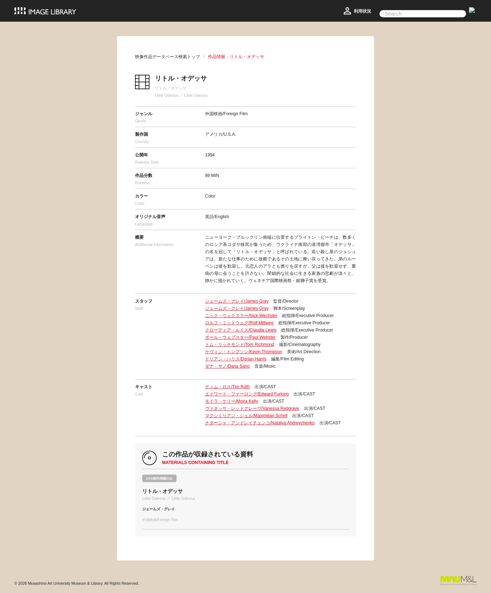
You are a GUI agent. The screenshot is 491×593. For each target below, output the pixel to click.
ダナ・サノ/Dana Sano (227, 366)
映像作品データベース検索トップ (167, 56)
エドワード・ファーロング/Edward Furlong (247, 394)
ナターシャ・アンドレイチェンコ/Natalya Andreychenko (259, 422)
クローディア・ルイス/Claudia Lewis (241, 330)
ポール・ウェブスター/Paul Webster (240, 337)
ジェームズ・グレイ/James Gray (237, 301)
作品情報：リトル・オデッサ (236, 56)
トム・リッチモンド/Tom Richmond (239, 344)
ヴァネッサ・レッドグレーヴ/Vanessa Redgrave (252, 408)
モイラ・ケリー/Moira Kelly (231, 401)
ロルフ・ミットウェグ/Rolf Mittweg (239, 322)
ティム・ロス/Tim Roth (227, 386)
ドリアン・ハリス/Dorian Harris (235, 359)
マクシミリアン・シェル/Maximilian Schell (246, 415)
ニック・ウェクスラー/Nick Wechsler (241, 315)
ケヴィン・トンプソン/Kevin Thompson (243, 351)
